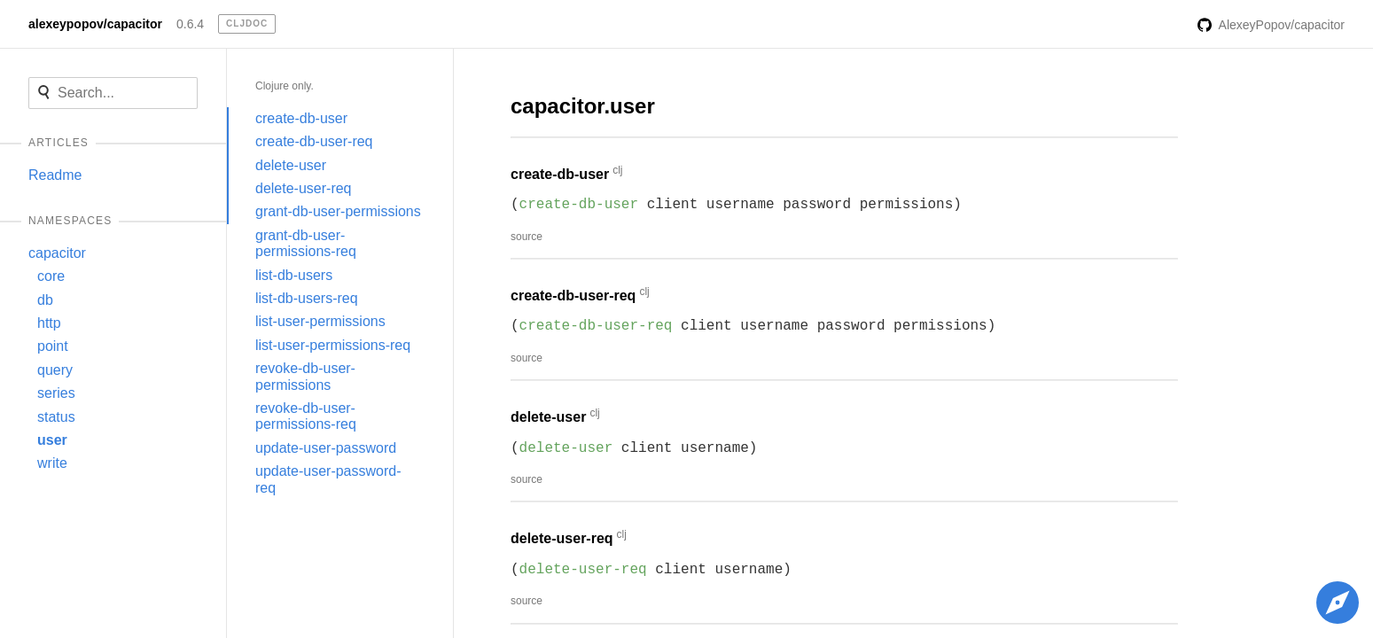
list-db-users (293, 275)
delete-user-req (303, 188)
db (45, 299)
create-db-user (301, 118)
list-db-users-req (306, 298)
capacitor (57, 253)
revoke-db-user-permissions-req (305, 416)
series (56, 393)
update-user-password (325, 447)
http (49, 323)
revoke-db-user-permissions (305, 376)
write (52, 463)
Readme (55, 175)
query (55, 369)
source (526, 236)
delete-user (290, 165)
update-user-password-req (328, 478)
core (51, 276)
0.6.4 (190, 24)
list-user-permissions (320, 321)
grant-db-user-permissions (338, 211)
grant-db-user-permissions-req (305, 243)
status (56, 416)
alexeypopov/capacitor (95, 24)
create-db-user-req (314, 141)
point (52, 346)
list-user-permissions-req (332, 345)
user (52, 439)
